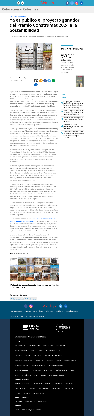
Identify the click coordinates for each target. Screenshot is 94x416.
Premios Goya (55, 388)
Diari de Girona (20, 345)
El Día (32, 350)
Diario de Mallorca (21, 350)
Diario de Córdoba (34, 345)
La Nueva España (70, 360)
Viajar (30, 410)
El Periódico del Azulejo (18, 78)
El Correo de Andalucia (56, 375)
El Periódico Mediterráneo (23, 360)
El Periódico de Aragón (53, 350)
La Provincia (37, 370)
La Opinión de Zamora (22, 370)
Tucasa (17, 393)
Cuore (17, 410)
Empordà (40, 350)
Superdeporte (26, 375)
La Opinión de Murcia (38, 365)
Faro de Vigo (39, 360)
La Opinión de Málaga (56, 365)
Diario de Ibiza (48, 345)
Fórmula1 (48, 383)
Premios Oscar (68, 388)
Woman (38, 410)
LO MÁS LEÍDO (65, 96)
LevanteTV (18, 401)
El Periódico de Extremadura (53, 355)
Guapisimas (59, 383)
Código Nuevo (43, 388)
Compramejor (37, 383)
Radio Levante (42, 401)
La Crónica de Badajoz (54, 360)
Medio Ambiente (39, 393)
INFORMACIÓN (60, 345)
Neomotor (32, 388)
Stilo (23, 410)
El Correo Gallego (40, 375)
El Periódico (37, 355)
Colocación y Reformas (18, 16)
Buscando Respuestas (22, 383)
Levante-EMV (48, 370)
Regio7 (72, 370)
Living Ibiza (26, 393)
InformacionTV (30, 401)
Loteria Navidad (20, 388)
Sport (16, 375)
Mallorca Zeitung (61, 370)
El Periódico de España (22, 355)
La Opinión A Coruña (21, 365)
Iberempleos (70, 383)
